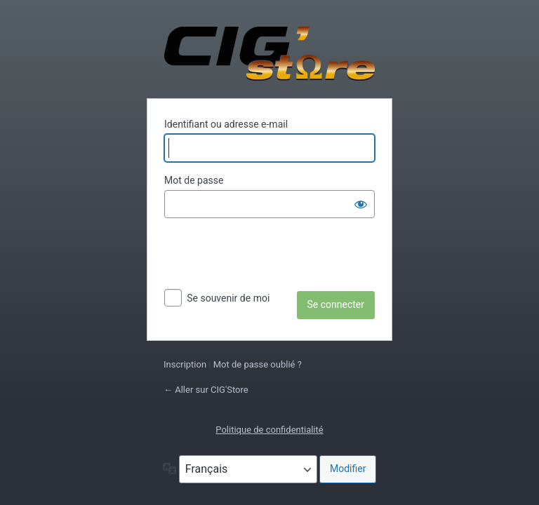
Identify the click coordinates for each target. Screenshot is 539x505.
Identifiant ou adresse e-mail (226, 124)
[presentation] (271, 256)
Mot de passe (193, 180)
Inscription (185, 364)
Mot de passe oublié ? (257, 364)
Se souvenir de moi (228, 298)
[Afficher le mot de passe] (361, 204)
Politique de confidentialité (269, 429)
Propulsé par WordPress (269, 54)
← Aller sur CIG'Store (206, 389)
